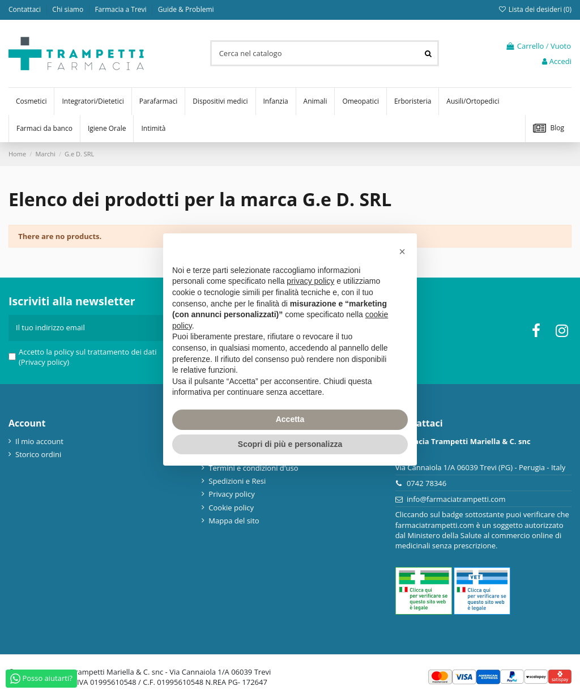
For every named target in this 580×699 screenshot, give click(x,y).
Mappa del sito (233, 520)
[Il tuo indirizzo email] (85, 328)
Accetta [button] (290, 419)
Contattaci (25, 9)
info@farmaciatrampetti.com (456, 499)
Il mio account (39, 441)
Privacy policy (231, 494)
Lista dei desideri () (535, 9)
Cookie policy (231, 507)
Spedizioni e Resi (237, 481)
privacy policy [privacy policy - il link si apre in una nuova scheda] (310, 280)
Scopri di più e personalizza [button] (290, 444)
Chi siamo (68, 9)
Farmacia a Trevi (121, 9)
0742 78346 (426, 483)
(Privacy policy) (44, 362)
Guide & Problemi (186, 9)
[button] (402, 251)
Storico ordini (38, 454)
